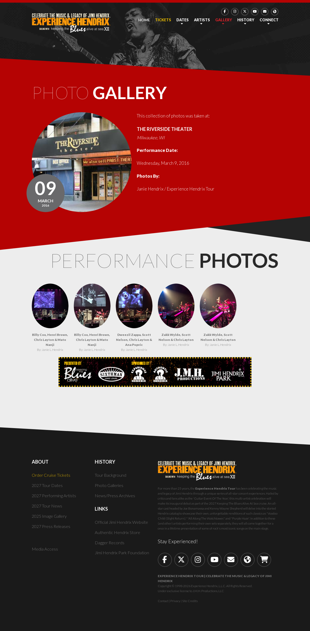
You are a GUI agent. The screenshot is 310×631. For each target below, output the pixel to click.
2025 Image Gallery (51, 518)
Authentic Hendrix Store (118, 535)
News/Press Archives (116, 498)
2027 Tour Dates (48, 488)
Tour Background (111, 477)
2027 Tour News (48, 508)
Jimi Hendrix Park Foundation (123, 555)
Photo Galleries (110, 488)
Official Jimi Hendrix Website (123, 524)
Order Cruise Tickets (52, 477)
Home (144, 20)
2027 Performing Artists (56, 498)
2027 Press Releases (52, 529)
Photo (109, 94)
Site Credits (190, 604)
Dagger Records (110, 545)
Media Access (45, 552)
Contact (163, 604)
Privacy (175, 604)
